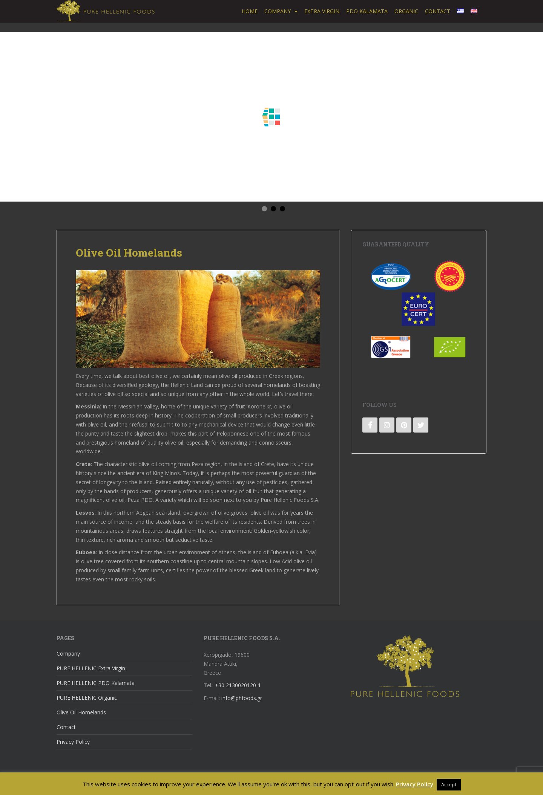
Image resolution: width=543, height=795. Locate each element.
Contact (437, 11)
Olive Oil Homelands (81, 712)
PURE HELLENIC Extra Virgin (91, 668)
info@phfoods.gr (241, 698)
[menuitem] (460, 11)
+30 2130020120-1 (238, 685)
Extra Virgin (321, 11)
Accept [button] (448, 784)
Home (250, 11)
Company (277, 11)
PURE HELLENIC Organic (87, 697)
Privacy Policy (73, 741)
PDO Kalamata (367, 11)
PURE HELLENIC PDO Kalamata (96, 682)
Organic (406, 11)
